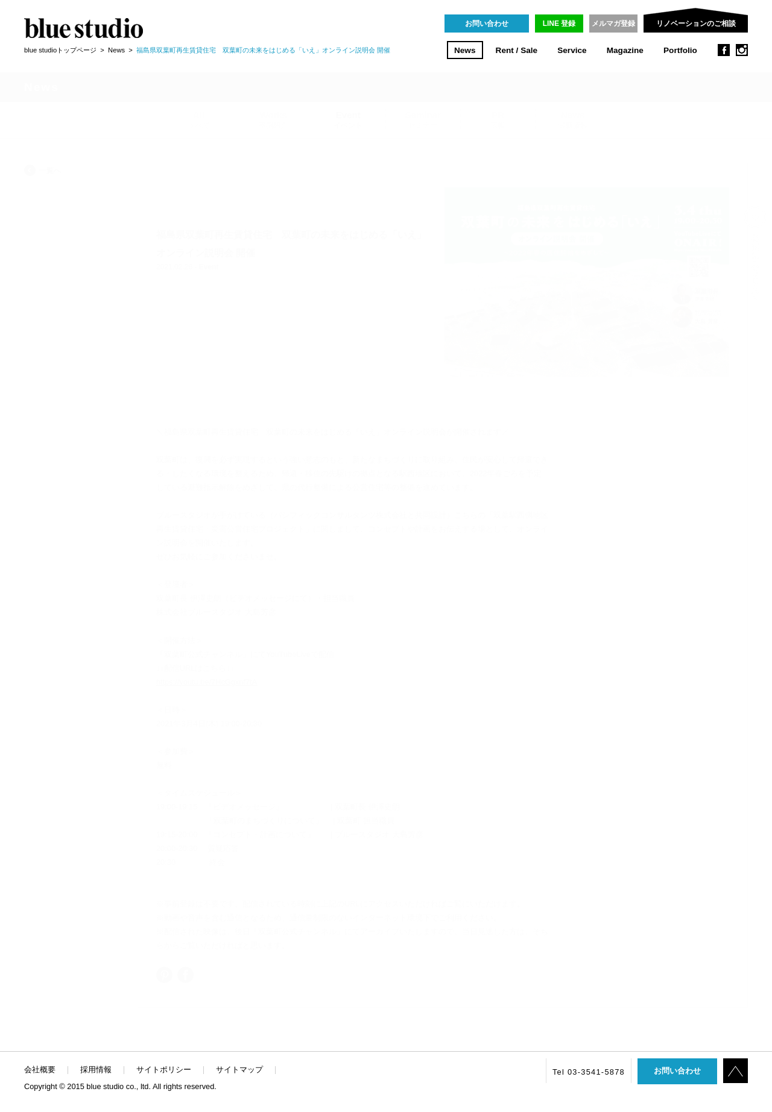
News (465, 50)
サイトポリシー (163, 1069)
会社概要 (39, 1069)
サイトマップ (239, 1069)
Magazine (625, 50)
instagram (742, 50)
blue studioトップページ (60, 50)
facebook (724, 50)
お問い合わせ (486, 23)
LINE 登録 (559, 23)
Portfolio (680, 50)
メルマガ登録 (613, 23)
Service (571, 50)
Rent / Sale (517, 50)
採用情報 (96, 1069)
